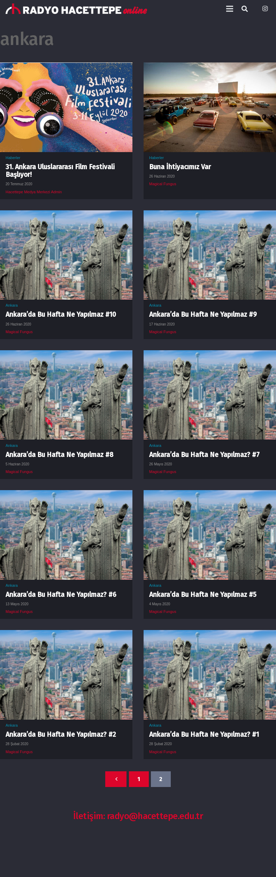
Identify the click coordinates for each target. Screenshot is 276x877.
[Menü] (230, 8)
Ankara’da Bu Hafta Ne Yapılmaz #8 (59, 455)
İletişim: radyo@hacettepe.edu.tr (138, 816)
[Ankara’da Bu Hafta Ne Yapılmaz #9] (210, 215)
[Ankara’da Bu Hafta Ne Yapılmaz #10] (66, 215)
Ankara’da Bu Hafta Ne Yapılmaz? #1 (204, 734)
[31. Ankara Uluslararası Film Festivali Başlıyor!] (66, 67)
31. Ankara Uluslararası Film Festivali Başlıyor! (60, 171)
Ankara (12, 305)
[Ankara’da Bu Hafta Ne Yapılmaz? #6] (66, 495)
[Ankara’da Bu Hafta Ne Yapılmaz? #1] (210, 635)
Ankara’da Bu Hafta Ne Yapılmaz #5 (202, 595)
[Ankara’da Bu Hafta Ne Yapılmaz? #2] (66, 635)
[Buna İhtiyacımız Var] (210, 67)
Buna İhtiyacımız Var (180, 167)
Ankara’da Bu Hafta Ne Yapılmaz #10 (61, 314)
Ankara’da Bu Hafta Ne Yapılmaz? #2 (61, 734)
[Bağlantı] (76, 8)
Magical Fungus (162, 184)
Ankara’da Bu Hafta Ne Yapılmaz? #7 (204, 455)
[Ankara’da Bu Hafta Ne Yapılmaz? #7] (210, 355)
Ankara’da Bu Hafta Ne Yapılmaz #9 (203, 314)
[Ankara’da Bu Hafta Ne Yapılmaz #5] (210, 495)
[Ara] (245, 9)
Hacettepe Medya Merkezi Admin (34, 192)
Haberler (13, 158)
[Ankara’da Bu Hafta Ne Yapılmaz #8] (66, 355)
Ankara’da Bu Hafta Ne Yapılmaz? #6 (61, 595)
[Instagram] (264, 8)
